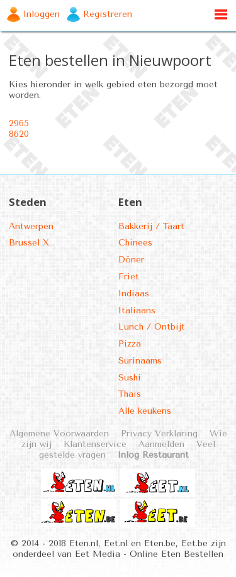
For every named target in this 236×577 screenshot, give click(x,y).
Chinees (135, 242)
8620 (19, 134)
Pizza (129, 343)
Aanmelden (161, 444)
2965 (19, 123)
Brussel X (29, 242)
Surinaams (140, 360)
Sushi (129, 377)
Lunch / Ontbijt (151, 326)
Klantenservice (95, 444)
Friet (128, 276)
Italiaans (136, 310)
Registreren (107, 14)
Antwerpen (31, 226)
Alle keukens (144, 411)
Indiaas (133, 293)
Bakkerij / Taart (151, 226)
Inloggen (41, 14)
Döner (131, 259)
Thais (129, 394)
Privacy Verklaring (159, 433)
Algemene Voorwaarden (59, 433)
